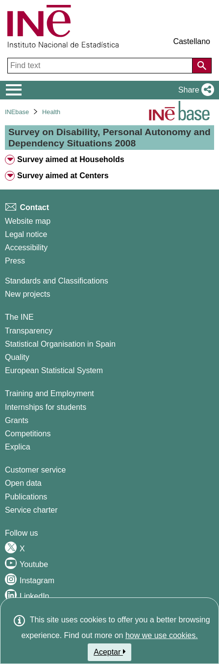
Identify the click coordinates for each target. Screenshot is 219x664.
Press (15, 261)
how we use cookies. (161, 635)
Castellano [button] (191, 41)
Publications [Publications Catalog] (26, 497)
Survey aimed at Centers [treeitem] (63, 175)
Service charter (31, 510)
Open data (23, 483)
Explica (17, 447)
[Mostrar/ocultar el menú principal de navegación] (14, 90)
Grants (16, 420)
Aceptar (109, 651)
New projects (27, 294)
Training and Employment (49, 393)
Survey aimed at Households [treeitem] (70, 159)
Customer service (35, 470)
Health (51, 112)
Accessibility (26, 247)
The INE (19, 317)
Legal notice (26, 234)
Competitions (27, 433)
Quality (17, 357)
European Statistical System (54, 370)
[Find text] (101, 65)
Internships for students (45, 407)
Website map (27, 221)
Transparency (28, 331)
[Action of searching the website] (202, 65)
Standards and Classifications (56, 281)
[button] (194, 90)
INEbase (17, 112)
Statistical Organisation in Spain (60, 344)
